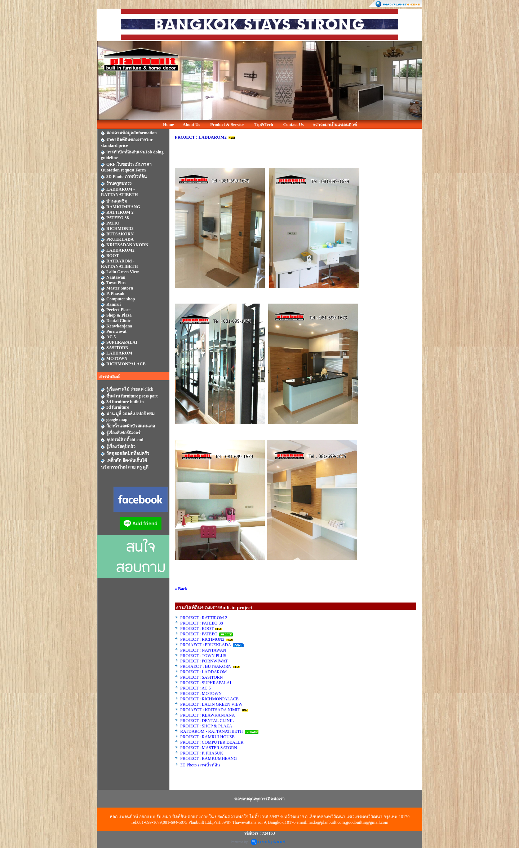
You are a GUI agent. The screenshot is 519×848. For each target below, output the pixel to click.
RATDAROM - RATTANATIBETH (211, 731)
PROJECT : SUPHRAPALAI (205, 682)
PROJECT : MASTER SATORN (209, 747)
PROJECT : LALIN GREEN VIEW (211, 704)
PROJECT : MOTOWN (201, 693)
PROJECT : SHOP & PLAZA (206, 726)
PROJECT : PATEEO (199, 633)
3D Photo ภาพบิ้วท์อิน (200, 764)
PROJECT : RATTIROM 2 (203, 617)
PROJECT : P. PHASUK (202, 753)
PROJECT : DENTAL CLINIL (207, 720)
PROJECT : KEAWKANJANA (208, 715)
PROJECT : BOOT (196, 628)
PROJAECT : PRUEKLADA (206, 644)
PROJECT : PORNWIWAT (204, 661)
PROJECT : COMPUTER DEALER (211, 742)
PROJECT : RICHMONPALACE (209, 698)
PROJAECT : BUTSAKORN (205, 666)
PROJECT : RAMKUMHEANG (208, 758)
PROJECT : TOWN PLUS (203, 655)
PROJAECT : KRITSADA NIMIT (210, 709)
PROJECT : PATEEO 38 (201, 623)
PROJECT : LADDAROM (203, 671)
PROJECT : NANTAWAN (203, 650)
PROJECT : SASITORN (201, 677)
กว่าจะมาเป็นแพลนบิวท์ (334, 124)
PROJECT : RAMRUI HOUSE (208, 736)
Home (168, 124)
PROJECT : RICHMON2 (202, 639)
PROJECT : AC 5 (195, 688)
